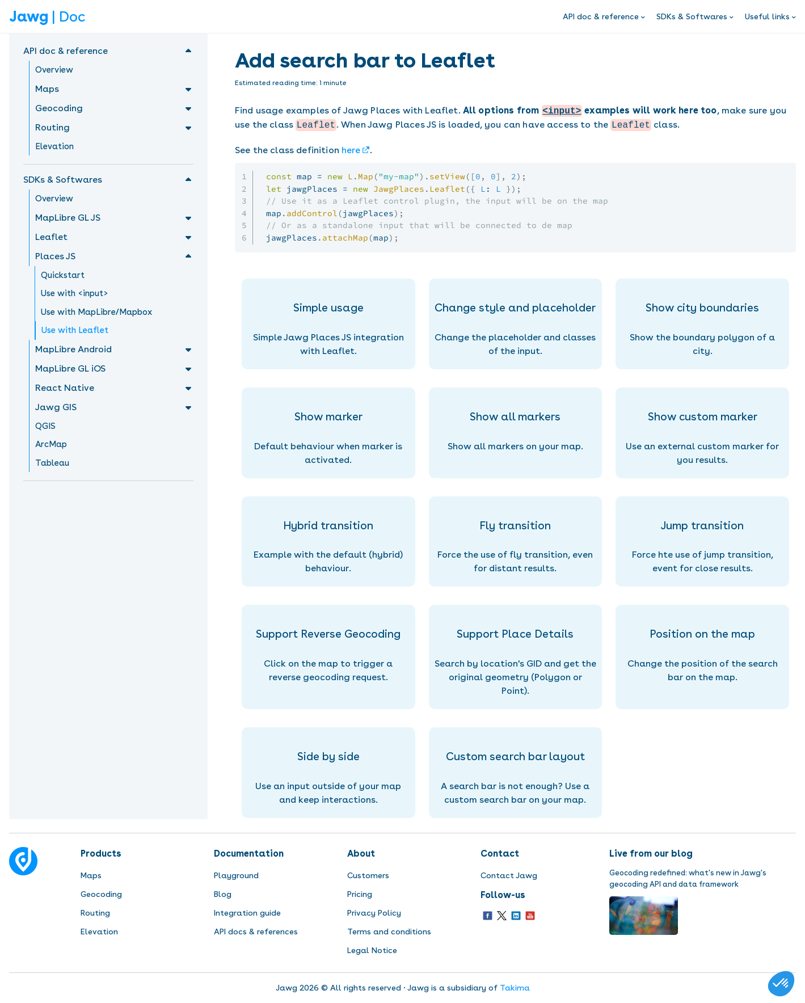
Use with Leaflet (74, 330)
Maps (91, 875)
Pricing (359, 894)
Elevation (54, 146)
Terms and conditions (389, 931)
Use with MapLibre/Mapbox (96, 312)
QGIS (45, 426)
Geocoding (101, 894)
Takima (515, 987)
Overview (54, 70)
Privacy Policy (374, 912)
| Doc (47, 16)
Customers (368, 875)
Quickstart (63, 275)
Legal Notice (372, 950)
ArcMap (51, 444)
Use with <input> (74, 293)
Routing (95, 912)
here (351, 150)
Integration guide (247, 912)
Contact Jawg (509, 875)
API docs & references (256, 931)
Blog (222, 894)
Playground (236, 875)
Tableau (52, 463)
